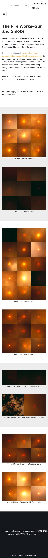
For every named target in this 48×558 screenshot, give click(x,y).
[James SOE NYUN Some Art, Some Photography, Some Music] (39, 5)
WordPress (31, 556)
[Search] (17, 6)
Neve (14, 556)
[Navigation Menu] (4, 14)
